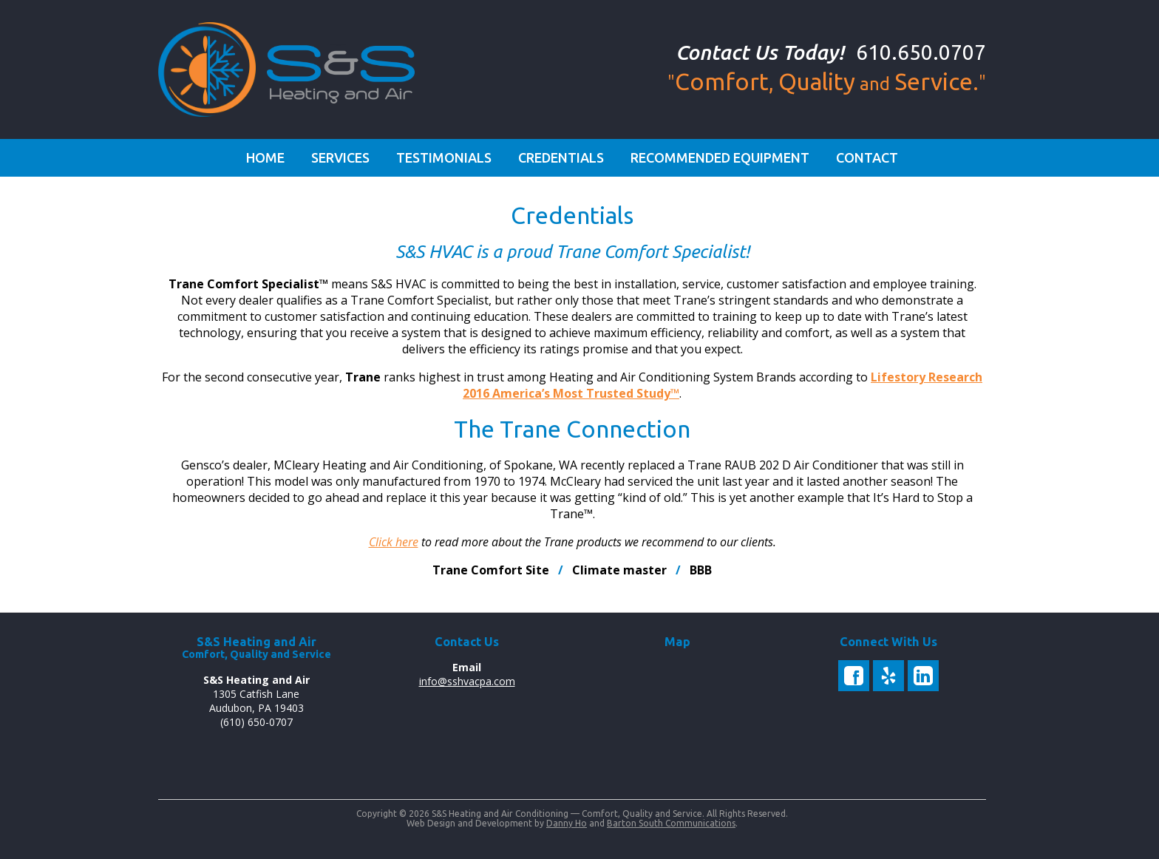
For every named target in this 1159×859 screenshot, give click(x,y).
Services (340, 157)
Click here (393, 542)
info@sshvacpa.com (467, 681)
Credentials (561, 157)
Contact (867, 157)
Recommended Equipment (720, 157)
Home (265, 157)
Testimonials (444, 157)
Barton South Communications (671, 823)
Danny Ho (566, 823)
